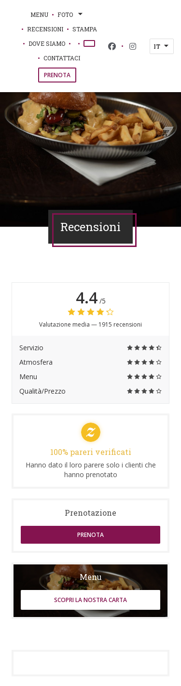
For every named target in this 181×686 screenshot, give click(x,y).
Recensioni (45, 29)
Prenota (57, 75)
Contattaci (61, 58)
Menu (39, 14)
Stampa (84, 29)
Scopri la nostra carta (90, 600)
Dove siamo (46, 43)
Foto (70, 14)
